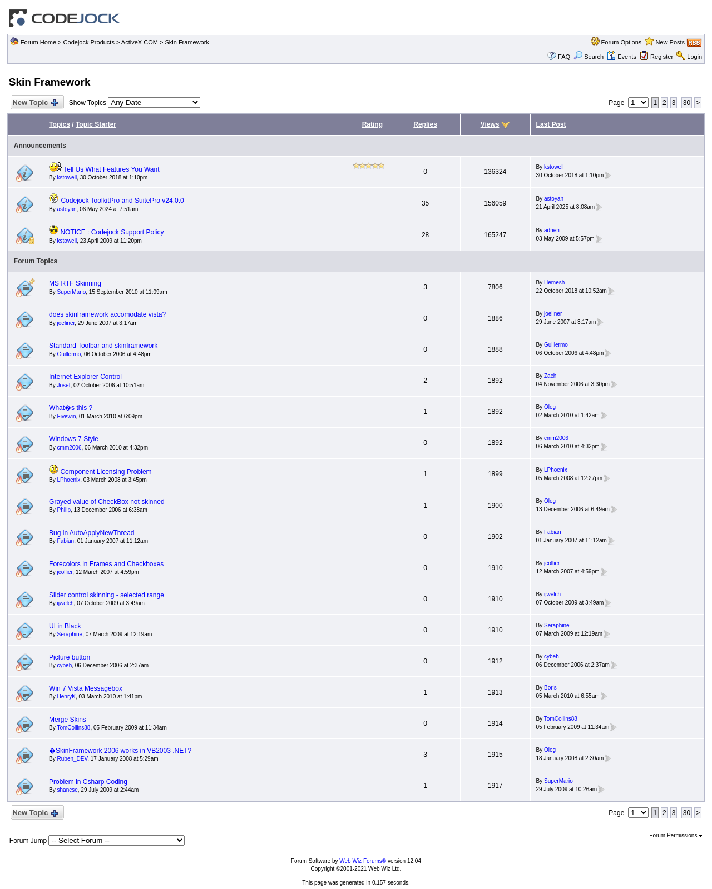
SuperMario (71, 292)
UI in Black (65, 626)
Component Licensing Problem (105, 472)
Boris (550, 688)
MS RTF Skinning (75, 283)
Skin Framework (187, 42)
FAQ (564, 56)
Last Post (551, 124)
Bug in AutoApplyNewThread (91, 533)
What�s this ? (70, 408)
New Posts (670, 42)
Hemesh (554, 282)
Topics (59, 124)
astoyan (67, 209)
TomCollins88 (73, 728)
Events (621, 56)
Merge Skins (67, 719)
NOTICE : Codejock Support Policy (112, 232)
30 (686, 103)
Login (694, 56)
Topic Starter (96, 124)
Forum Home (38, 42)
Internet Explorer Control (85, 377)
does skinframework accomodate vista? (107, 314)
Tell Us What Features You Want (111, 169)
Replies (425, 124)
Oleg (550, 407)
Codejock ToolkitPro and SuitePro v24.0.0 (122, 200)
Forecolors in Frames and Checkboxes (106, 564)
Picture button (69, 657)
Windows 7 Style (73, 439)
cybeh (64, 665)
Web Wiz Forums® (362, 861)
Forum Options (621, 42)
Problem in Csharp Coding (88, 782)
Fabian (66, 541)
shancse (67, 790)
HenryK (66, 696)
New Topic (35, 103)
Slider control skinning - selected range (106, 595)
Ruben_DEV (72, 759)
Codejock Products (89, 42)
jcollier (65, 572)
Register (661, 56)
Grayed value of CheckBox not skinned (106, 502)
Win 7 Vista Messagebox (85, 688)
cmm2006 (69, 447)
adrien (552, 230)
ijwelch (65, 603)
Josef (64, 385)
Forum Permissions (676, 835)
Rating (372, 124)
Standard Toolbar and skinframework (103, 345)
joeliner (66, 323)
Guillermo (69, 354)
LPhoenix (69, 480)
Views (490, 124)
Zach (550, 376)
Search (588, 56)
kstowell (67, 177)
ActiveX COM (139, 42)
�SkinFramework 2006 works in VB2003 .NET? (120, 751)
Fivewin (66, 416)
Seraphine (70, 634)
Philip (64, 510)
